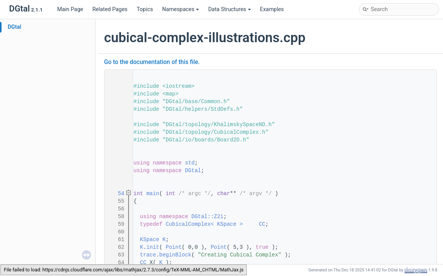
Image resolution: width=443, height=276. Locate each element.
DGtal (14, 27)
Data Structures (229, 9)
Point (174, 247)
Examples (272, 9)
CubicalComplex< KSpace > (204, 224)
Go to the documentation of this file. (152, 62)
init (153, 247)
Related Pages (109, 9)
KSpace (149, 240)
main (153, 194)
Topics (145, 9)
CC (262, 224)
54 (116, 194)
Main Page (70, 9)
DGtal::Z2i (207, 217)
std (189, 163)
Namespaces (180, 9)
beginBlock (175, 255)
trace (148, 255)
